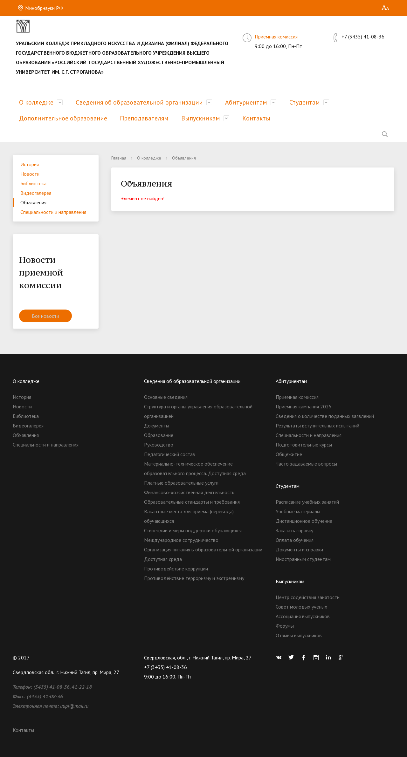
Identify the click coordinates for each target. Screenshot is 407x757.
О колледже (36, 102)
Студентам (304, 102)
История (29, 164)
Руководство (158, 444)
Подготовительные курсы (304, 444)
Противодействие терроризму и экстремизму (194, 578)
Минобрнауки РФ (40, 8)
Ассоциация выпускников (303, 616)
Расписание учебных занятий (307, 502)
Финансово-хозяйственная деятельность (189, 492)
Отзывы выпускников (299, 635)
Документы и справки (299, 549)
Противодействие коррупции (176, 568)
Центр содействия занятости (308, 597)
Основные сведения (166, 397)
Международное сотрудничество (181, 540)
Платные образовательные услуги (181, 483)
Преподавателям (144, 118)
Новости (29, 174)
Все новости (45, 316)
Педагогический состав (169, 454)
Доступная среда (163, 559)
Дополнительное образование (63, 118)
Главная (118, 158)
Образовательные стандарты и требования (192, 502)
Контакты (256, 118)
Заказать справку (294, 530)
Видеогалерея (35, 193)
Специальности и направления (53, 212)
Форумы (285, 626)
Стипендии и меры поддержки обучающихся (193, 530)
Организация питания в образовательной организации (203, 549)
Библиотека (33, 183)
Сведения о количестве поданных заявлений (325, 416)
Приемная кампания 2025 (304, 406)
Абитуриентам (246, 102)
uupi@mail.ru (74, 706)
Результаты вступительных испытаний (317, 425)
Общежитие (289, 454)
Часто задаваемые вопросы (306, 463)
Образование (158, 435)
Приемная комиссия (297, 397)
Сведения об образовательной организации (139, 102)
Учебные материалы (298, 511)
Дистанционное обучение (304, 521)
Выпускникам (200, 118)
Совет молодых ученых (301, 607)
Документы (156, 425)
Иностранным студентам (303, 559)
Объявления (33, 202)
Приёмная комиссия (276, 36)
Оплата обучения (295, 540)
